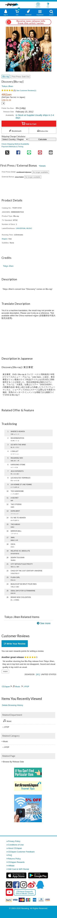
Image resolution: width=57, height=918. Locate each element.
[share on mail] (50, 151)
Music (17, 686)
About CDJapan (15, 848)
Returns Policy (14, 859)
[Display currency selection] (3, 103)
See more (45, 623)
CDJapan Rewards (16, 862)
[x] (9, 885)
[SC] (38, 674)
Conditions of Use (16, 845)
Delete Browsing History (12, 705)
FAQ (10, 855)
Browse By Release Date (13, 762)
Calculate (42, 139)
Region (4, 239)
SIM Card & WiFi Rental (18, 869)
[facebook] (16, 885)
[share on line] (29, 151)
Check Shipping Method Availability (15, 144)
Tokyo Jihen (7, 86)
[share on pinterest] (40, 151)
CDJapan (6, 686)
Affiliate (11, 866)
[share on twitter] (7, 151)
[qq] (40, 885)
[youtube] (9, 892)
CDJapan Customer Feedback (21, 852)
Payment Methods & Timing (12, 146)
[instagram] (23, 885)
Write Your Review (14, 644)
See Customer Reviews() (26, 90)
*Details (42, 166)
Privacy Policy (14, 841)
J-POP (26, 686)
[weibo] (31, 885)
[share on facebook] (18, 151)
